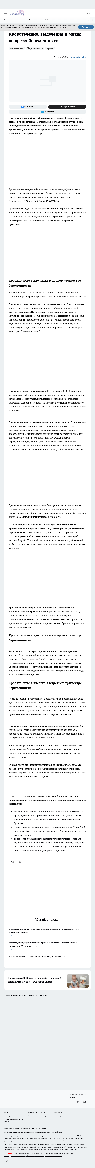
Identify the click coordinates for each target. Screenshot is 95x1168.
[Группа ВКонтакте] (28, 107)
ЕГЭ (46, 20)
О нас (6, 1113)
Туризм (56, 20)
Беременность (35, 48)
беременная (16, 48)
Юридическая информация (37, 1116)
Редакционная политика (13, 1116)
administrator (78, 57)
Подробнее (73, 1149)
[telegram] (20, 862)
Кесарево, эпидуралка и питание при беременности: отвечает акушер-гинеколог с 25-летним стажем (47, 946)
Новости (7, 20)
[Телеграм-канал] (47, 112)
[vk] (12, 862)
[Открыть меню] (5, 12)
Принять (86, 27)
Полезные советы (71, 20)
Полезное (20, 20)
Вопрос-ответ (34, 20)
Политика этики (56, 1113)
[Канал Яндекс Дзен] (67, 107)
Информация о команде (36, 1113)
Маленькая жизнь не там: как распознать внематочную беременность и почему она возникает (47, 932)
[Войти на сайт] (88, 12)
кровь (50, 48)
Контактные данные (57, 1116)
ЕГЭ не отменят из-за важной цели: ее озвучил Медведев (47, 958)
